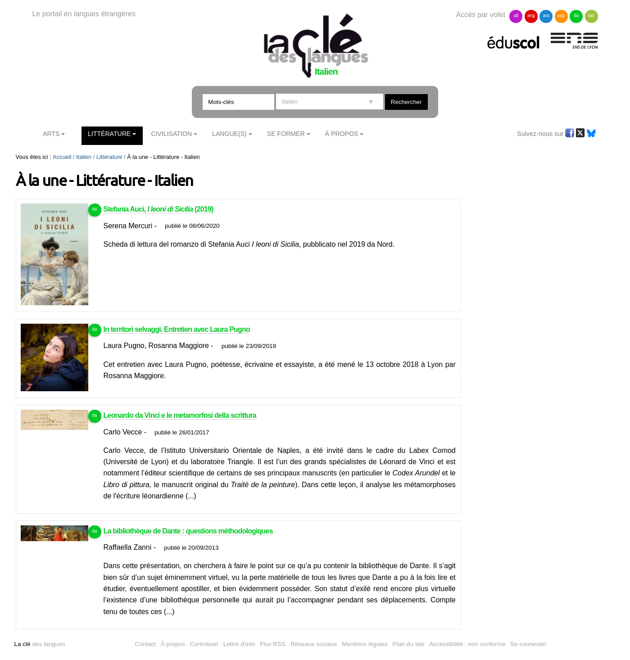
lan (591, 15)
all (516, 15)
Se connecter (528, 644)
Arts (51, 133)
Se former (286, 133)
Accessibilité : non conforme (467, 644)
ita (576, 15)
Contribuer (204, 644)
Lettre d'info (239, 644)
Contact (145, 644)
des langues (39, 644)
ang (531, 15)
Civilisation (171, 133)
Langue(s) (229, 133)
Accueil (62, 157)
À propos (173, 644)
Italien (83, 157)
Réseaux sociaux (313, 644)
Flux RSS (273, 644)
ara (546, 15)
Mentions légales (365, 644)
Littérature (109, 133)
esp (561, 15)
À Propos (341, 133)
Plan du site (409, 644)
